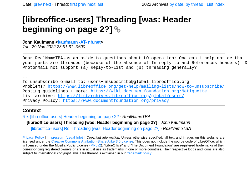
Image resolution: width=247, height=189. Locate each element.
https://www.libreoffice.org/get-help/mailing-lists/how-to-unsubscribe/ (136, 93)
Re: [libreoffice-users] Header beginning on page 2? (71, 127)
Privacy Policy (33, 148)
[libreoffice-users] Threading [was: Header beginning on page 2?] (107, 24)
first (73, 4)
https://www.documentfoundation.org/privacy (116, 111)
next (47, 4)
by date (176, 4)
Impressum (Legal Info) (65, 148)
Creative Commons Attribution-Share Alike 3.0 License (92, 152)
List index (216, 4)
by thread (194, 4)
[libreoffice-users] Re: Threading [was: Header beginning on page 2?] (95, 139)
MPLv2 (95, 156)
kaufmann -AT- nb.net (79, 42)
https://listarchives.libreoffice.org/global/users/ (121, 105)
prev (38, 4)
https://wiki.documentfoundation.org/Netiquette (149, 99)
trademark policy (139, 164)
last (100, 4)
